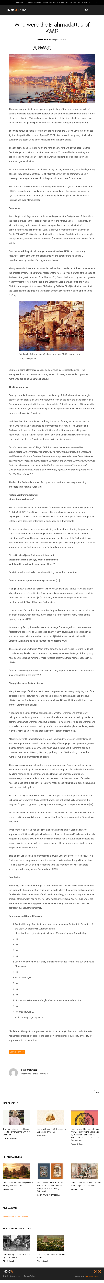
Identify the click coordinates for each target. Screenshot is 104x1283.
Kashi (17, 1219)
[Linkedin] (49, 48)
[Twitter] (44, 48)
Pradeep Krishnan (77, 1145)
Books (45, 2)
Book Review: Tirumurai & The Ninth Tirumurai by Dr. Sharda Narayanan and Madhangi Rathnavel (51, 1189)
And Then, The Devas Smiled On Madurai (50, 1259)
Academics (38, 2)
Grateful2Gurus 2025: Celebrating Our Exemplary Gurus (49, 1132)
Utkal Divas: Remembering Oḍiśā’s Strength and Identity (17, 1186)
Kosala (25, 1219)
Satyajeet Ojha (8, 1191)
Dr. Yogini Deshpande (10, 1139)
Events (30, 2)
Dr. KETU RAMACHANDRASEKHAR (48, 1198)
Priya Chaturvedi (29, 1070)
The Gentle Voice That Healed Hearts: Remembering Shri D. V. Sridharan (17, 1132)
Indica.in (19, 2)
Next (97, 1092)
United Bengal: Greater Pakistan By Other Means (18, 1259)
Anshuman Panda (77, 1194)
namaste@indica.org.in (93, 1279)
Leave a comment (17, 1052)
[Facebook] (40, 48)
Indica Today (41, 1139)
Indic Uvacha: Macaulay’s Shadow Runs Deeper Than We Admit (85, 1187)
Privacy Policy (29, 1279)
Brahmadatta (8, 1219)
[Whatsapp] (35, 48)
